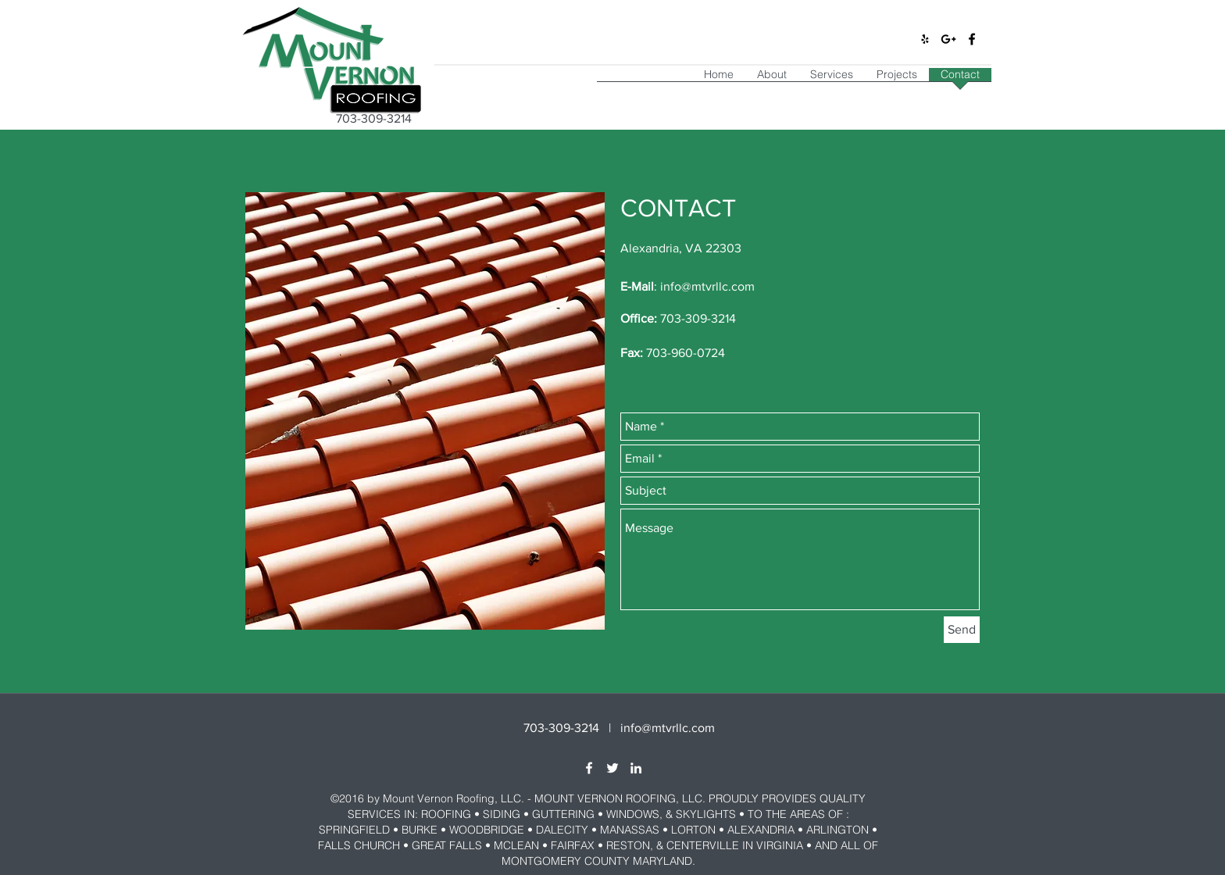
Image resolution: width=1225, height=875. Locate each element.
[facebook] (972, 39)
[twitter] (612, 768)
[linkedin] (636, 768)
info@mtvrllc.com (707, 286)
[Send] (962, 629)
